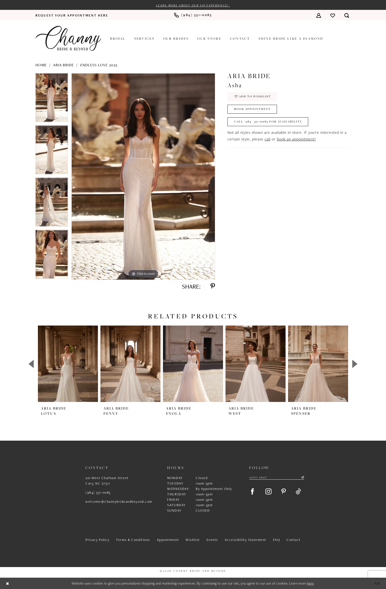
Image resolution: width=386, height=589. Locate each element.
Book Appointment (252, 109)
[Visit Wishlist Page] (333, 15)
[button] (319, 15)
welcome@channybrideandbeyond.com (118, 502)
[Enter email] (276, 477)
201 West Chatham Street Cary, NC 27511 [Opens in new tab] (107, 481)
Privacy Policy (97, 540)
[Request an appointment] (72, 15)
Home (41, 65)
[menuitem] (72, 15)
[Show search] (347, 15)
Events (212, 540)
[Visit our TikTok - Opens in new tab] (299, 492)
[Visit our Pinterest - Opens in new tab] (284, 492)
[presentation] (68, 364)
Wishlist (193, 540)
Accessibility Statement (245, 540)
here (310, 583)
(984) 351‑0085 (98, 492)
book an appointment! (296, 139)
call (268, 139)
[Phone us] (192, 15)
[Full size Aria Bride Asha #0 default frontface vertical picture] (143, 176)
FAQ (276, 540)
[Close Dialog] (7, 583)
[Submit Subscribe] (302, 477)
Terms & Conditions (133, 540)
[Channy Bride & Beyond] (68, 38)
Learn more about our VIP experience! (193, 5)
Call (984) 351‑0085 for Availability (268, 122)
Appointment (168, 540)
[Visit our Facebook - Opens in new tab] (252, 492)
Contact (294, 540)
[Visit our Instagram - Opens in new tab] (269, 492)
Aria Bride (63, 65)
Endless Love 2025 (98, 65)
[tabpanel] (51, 99)
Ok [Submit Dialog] (378, 583)
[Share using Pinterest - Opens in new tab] (212, 286)
